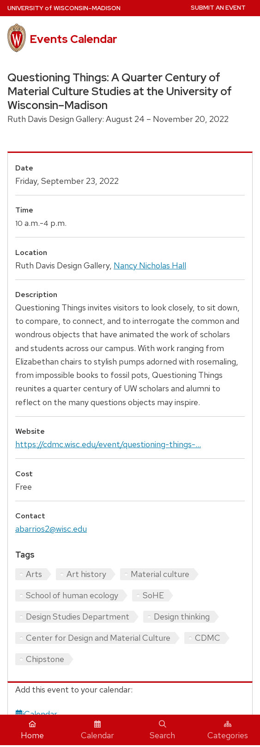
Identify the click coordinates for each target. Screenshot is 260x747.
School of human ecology (72, 595)
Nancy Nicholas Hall (150, 265)
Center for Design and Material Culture (98, 637)
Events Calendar (73, 39)
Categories (227, 730)
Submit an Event (218, 8)
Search (162, 730)
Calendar (97, 730)
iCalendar (36, 714)
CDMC (207, 637)
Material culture (160, 574)
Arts (34, 574)
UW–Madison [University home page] (64, 8)
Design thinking (182, 616)
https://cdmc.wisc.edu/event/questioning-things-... (108, 444)
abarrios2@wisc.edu (51, 528)
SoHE (153, 595)
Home (32, 730)
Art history (86, 574)
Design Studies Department (77, 616)
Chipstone (45, 659)
